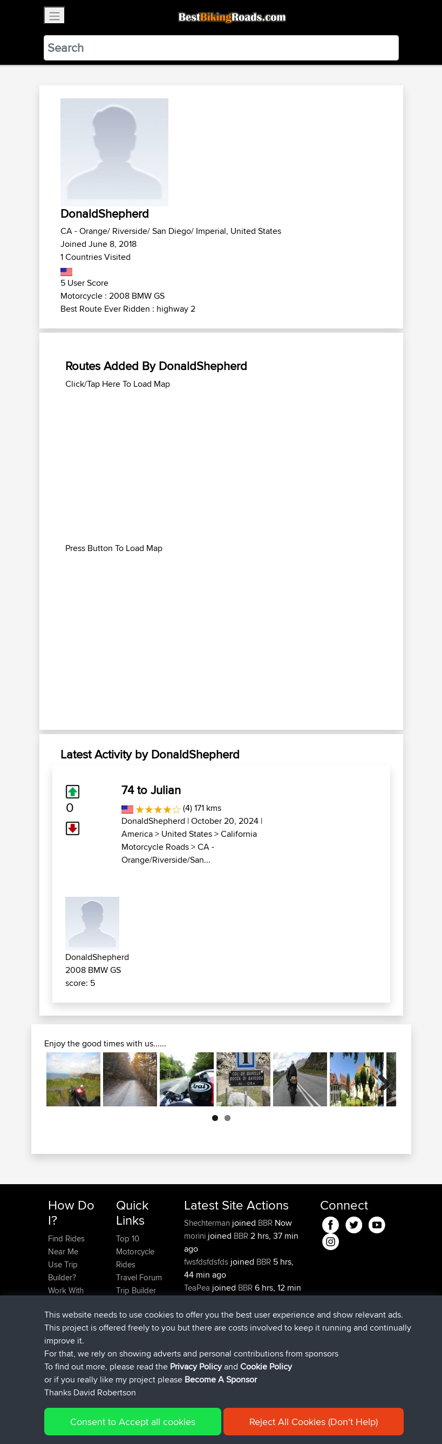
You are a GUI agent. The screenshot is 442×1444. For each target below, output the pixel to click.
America (137, 834)
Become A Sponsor (66, 1348)
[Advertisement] (221, 466)
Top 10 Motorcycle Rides (135, 1251)
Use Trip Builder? (63, 1271)
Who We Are (138, 1303)
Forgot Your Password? (69, 1323)
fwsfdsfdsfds (207, 1261)
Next (380, 1079)
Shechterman (208, 1222)
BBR (265, 1222)
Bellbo (196, 1313)
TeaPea (198, 1287)
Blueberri (200, 1339)
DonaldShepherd (153, 821)
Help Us (130, 1329)
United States (186, 834)
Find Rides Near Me (66, 1245)
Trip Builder (136, 1290)
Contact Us (135, 1316)
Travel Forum (139, 1277)
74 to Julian (151, 789)
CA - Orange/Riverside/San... (167, 853)
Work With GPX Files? (66, 1297)
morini (196, 1235)
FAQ (55, 1368)
